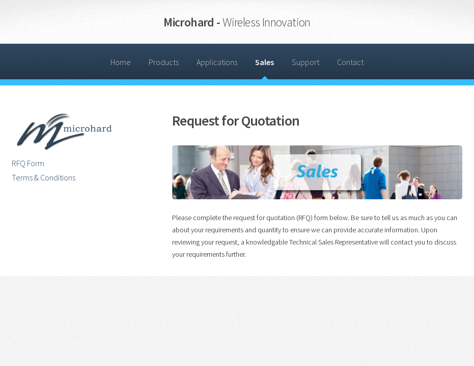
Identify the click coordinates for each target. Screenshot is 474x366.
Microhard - (236, 22)
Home (120, 62)
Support (305, 62)
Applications (217, 62)
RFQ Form (28, 163)
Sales (264, 62)
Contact (350, 62)
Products (164, 62)
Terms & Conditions (43, 177)
